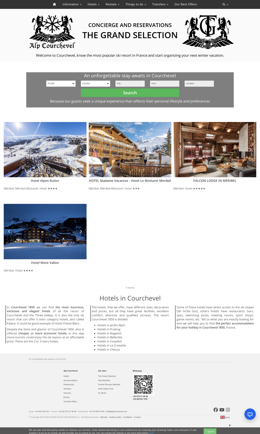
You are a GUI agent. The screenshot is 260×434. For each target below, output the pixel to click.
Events (66, 397)
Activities (67, 389)
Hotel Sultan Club (105, 389)
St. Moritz (102, 393)
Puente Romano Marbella (109, 384)
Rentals (112, 4)
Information (72, 4)
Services (67, 393)
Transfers (160, 4)
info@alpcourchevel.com (116, 411)
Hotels (93, 4)
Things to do (135, 4)
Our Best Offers (186, 4)
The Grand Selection (107, 376)
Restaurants (68, 384)
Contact (137, 417)
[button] (9, 149)
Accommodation (70, 380)
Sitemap (104, 417)
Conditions (128, 417)
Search (130, 93)
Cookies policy (115, 417)
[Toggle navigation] (225, 4)
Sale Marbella (104, 380)
